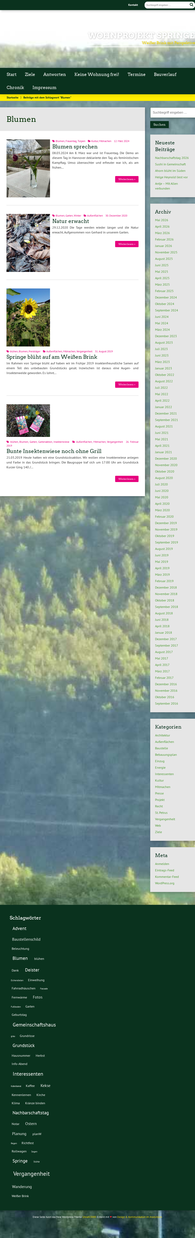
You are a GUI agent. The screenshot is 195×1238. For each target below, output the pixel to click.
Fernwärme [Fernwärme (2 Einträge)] (19, 997)
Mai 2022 (161, 394)
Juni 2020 (162, 491)
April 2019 (162, 568)
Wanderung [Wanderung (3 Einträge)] (22, 1186)
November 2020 (166, 465)
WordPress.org (164, 883)
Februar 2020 (164, 516)
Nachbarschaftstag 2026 (172, 158)
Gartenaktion (45, 442)
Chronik (15, 87)
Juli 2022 (161, 388)
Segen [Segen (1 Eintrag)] (34, 1151)
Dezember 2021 (166, 413)
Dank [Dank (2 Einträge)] (15, 970)
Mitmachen (105, 141)
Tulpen (81, 141)
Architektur (162, 735)
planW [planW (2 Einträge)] (36, 1134)
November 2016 (166, 690)
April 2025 (162, 278)
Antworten (54, 74)
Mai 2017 (161, 658)
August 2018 (164, 613)
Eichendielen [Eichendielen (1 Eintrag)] (17, 980)
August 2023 (164, 342)
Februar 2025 (164, 291)
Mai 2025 (161, 272)
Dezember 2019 (166, 523)
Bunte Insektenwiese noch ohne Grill (53, 451)
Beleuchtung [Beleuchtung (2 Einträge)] (20, 948)
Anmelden (162, 864)
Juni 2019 (162, 555)
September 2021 (166, 420)
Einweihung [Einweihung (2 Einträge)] (36, 980)
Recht (159, 806)
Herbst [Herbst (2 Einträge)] (40, 1055)
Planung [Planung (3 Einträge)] (19, 1133)
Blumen (60, 141)
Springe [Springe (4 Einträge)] (20, 1161)
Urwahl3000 (89, 1217)
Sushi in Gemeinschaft (170, 164)
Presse (159, 793)
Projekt (160, 800)
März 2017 (162, 671)
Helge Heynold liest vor (171, 177)
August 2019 (164, 549)
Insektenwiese (61, 442)
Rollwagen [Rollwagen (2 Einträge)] (19, 1151)
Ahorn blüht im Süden (170, 171)
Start (12, 74)
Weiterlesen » (126, 179)
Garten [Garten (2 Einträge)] (29, 1006)
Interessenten (164, 774)
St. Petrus (161, 813)
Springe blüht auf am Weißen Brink (51, 357)
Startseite (12, 97)
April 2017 (162, 665)
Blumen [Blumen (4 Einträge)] (20, 958)
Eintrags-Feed (164, 870)
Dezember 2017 (166, 639)
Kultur (94, 141)
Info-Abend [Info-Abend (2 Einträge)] (19, 1064)
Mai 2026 (161, 220)
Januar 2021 (163, 452)
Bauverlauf (165, 74)
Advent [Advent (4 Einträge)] (19, 928)
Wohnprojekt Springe (141, 35)
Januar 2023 (163, 368)
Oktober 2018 (164, 600)
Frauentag (71, 141)
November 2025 (166, 252)
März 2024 (162, 330)
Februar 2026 (164, 239)
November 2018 (166, 594)
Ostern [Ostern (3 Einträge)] (31, 1123)
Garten (69, 215)
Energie (160, 767)
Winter (77, 215)
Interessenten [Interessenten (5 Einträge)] (28, 1073)
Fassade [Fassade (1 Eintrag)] (44, 988)
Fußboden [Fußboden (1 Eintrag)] (16, 1006)
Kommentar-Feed (167, 877)
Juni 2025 (162, 265)
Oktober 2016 (164, 697)
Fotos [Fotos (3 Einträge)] (37, 997)
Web (158, 825)
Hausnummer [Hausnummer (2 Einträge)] (21, 1055)
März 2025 (162, 284)
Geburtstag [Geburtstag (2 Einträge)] (19, 1014)
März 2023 (162, 362)
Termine (137, 74)
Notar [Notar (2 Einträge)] (15, 1124)
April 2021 (162, 446)
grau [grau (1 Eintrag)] (13, 1036)
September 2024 (166, 310)
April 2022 (162, 400)
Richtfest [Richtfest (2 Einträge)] (28, 1143)
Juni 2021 (162, 433)
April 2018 (162, 626)
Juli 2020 (161, 484)
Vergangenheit (84, 351)
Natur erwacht (70, 221)
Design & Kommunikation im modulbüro (139, 1217)
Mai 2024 (161, 323)
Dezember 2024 (166, 297)
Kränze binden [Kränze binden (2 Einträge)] (35, 1103)
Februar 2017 (164, 678)
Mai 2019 (161, 562)
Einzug (160, 761)
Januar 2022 (163, 407)
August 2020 (164, 478)
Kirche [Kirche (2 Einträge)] (40, 1095)
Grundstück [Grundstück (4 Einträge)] (24, 1045)
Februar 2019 (164, 581)
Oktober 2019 (164, 536)
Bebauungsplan (166, 755)
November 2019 (166, 529)
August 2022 (164, 381)
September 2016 (166, 703)
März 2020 (162, 510)
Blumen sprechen (75, 146)
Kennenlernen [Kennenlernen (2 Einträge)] (21, 1095)
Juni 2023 (162, 355)
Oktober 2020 (164, 471)
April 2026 (162, 226)
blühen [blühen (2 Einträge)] (39, 958)
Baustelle (161, 748)
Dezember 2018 (166, 587)
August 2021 (164, 426)
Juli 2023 (161, 349)
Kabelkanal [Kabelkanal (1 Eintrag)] (16, 1086)
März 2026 (162, 233)
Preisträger (34, 351)
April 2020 (162, 504)
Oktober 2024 (164, 304)
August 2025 (164, 259)
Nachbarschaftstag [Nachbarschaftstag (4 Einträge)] (31, 1112)
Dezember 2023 (166, 336)
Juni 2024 (162, 317)
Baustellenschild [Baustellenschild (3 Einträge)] (26, 939)
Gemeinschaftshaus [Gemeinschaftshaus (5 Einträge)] (34, 1024)
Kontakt (133, 5)
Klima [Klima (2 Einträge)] (16, 1103)
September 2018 (166, 607)
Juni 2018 (162, 620)
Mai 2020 (161, 497)
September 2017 (166, 645)
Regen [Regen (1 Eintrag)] (14, 1143)
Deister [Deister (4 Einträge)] (32, 970)
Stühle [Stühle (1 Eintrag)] (36, 1161)
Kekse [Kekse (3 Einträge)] (45, 1085)
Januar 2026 (163, 246)
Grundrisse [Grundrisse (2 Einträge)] (27, 1036)
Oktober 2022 (164, 375)
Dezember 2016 (166, 684)
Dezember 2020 (166, 458)
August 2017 (164, 652)
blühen (14, 351)
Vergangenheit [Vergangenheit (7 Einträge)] (31, 1173)
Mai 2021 (161, 439)
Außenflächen (95, 215)
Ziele (30, 74)
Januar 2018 (163, 632)
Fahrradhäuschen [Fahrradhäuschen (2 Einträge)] (23, 988)
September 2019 (166, 542)
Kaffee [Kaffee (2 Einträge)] (30, 1086)
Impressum (44, 87)
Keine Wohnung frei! (96, 74)
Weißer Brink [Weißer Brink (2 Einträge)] (20, 1196)
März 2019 (162, 574)
